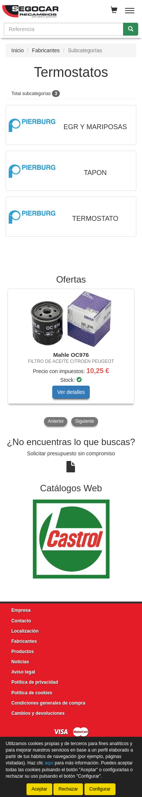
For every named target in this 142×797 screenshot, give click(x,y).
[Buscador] (63, 29)
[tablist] (71, 358)
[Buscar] (130, 29)
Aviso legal (23, 672)
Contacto (21, 621)
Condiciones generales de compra (48, 703)
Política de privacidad (34, 682)
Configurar (100, 789)
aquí (49, 763)
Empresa (21, 610)
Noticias (20, 661)
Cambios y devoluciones (38, 713)
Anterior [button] (56, 421)
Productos (22, 651)
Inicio (17, 50)
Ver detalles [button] (71, 392)
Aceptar (39, 789)
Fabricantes (45, 50)
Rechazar (68, 789)
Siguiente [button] (84, 421)
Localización (25, 631)
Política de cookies (31, 692)
